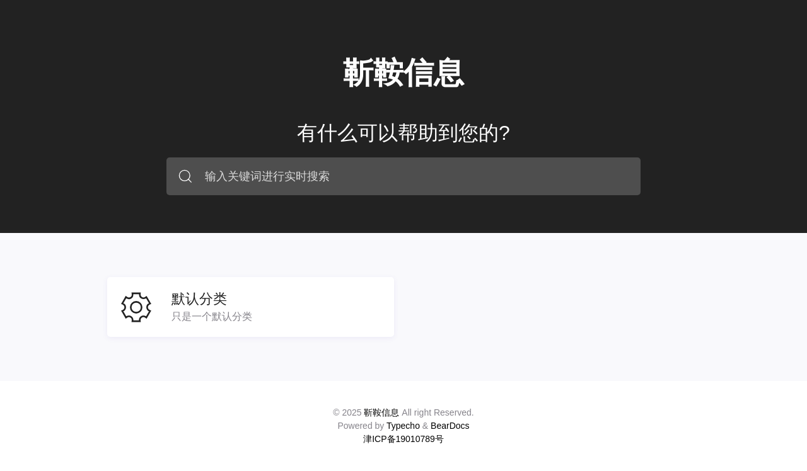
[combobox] (403, 176)
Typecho (403, 426)
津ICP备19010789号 (403, 439)
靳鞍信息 (403, 72)
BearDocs (450, 426)
